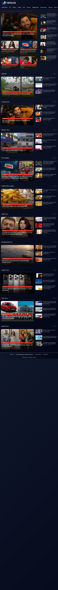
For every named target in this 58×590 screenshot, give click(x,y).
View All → (55, 73)
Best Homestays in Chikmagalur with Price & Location (16, 94)
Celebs (19, 7)
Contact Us (45, 354)
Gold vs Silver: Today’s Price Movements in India (14, 206)
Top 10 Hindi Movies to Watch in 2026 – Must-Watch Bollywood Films (52, 50)
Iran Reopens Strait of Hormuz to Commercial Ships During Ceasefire (15, 261)
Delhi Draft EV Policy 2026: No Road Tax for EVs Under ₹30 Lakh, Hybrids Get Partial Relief (49, 302)
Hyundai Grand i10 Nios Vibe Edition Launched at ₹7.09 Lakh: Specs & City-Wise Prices (49, 315)
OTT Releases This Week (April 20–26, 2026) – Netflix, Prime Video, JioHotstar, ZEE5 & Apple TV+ (52, 15)
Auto (24, 7)
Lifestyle (50, 7)
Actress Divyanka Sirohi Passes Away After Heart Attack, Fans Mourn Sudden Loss (51, 43)
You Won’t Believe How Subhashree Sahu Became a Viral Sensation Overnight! (9, 51)
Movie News (4, 7)
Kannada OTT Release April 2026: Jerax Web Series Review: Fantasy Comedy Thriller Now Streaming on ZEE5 (28, 51)
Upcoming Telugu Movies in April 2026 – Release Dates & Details (52, 28)
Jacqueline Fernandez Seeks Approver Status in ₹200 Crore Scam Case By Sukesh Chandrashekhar (17, 233)
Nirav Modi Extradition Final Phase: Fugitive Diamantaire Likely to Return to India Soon (49, 231)
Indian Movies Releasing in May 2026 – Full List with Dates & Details (51, 21)
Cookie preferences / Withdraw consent (24, 354)
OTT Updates (22, 49)
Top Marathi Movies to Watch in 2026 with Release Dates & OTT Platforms (52, 35)
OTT (10, 7)
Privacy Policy (38, 354)
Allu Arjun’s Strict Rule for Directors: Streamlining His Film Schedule (18, 35)
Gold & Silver (43, 7)
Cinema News (5, 31)
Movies (14, 7)
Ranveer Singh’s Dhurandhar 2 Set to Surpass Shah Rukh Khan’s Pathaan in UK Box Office (52, 57)
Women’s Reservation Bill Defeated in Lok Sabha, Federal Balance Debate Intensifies (49, 218)
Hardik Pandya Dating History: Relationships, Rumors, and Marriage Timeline (17, 345)
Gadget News (35, 7)
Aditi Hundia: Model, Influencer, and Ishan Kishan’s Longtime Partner (9, 67)
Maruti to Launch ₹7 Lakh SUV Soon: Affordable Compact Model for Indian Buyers (16, 317)
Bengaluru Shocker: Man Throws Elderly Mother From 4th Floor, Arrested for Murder (49, 224)
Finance (29, 7)
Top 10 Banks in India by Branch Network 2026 (14, 150)
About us (12, 354)
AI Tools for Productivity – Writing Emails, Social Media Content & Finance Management (49, 287)
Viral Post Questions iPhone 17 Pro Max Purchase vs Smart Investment (17, 289)
